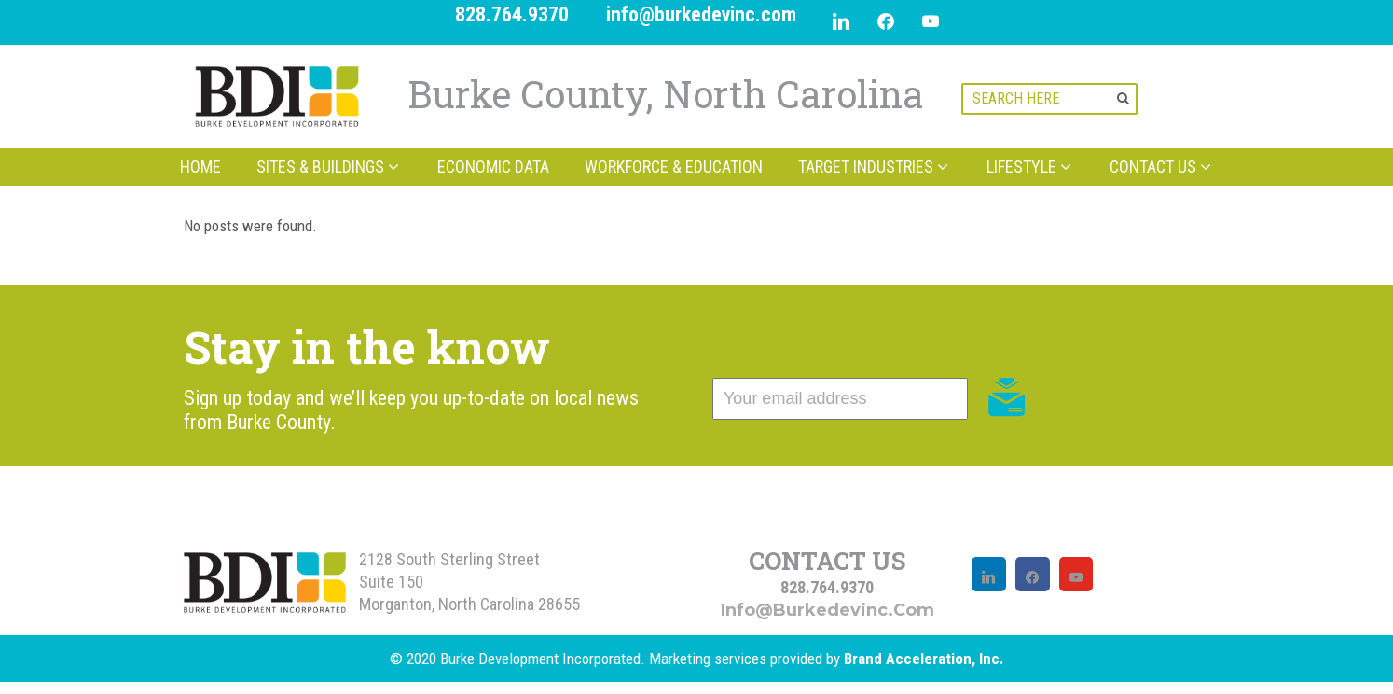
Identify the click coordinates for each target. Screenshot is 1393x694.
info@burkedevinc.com (701, 14)
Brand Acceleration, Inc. (924, 658)
